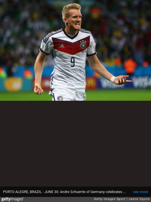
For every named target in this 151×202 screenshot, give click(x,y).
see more (140, 192)
